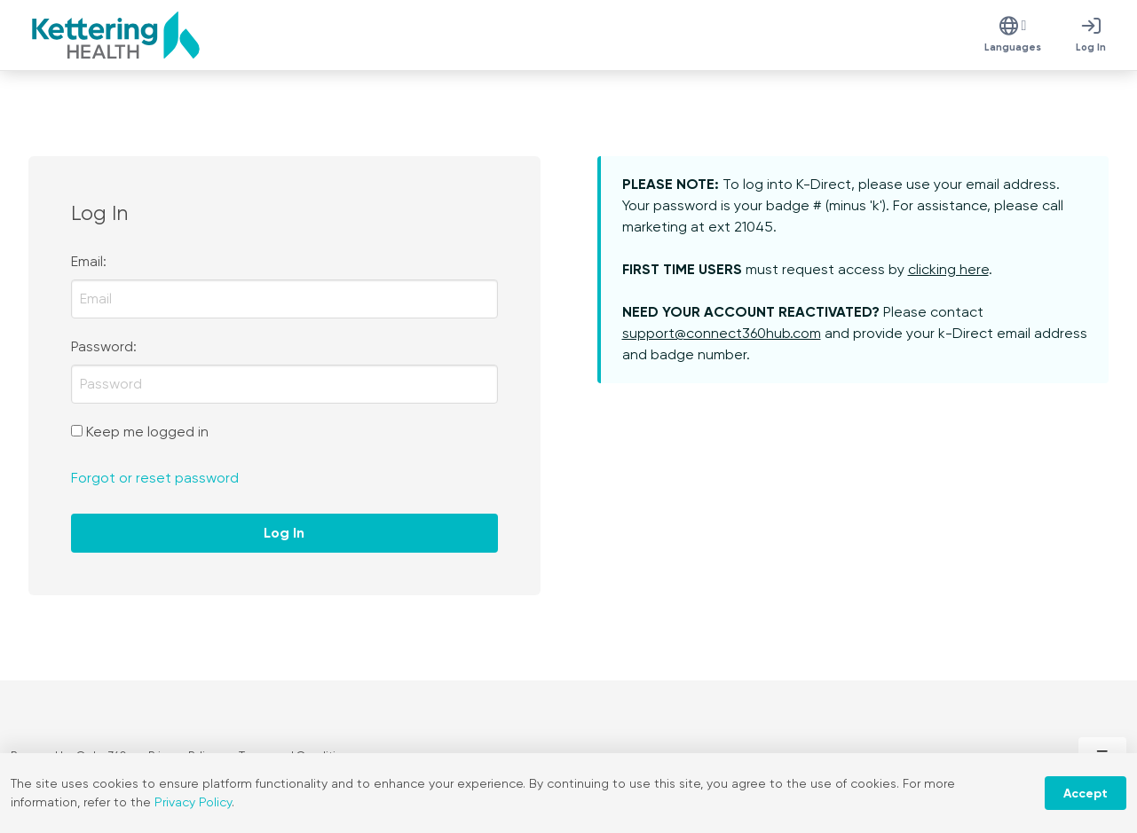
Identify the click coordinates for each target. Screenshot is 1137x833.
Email (87, 261)
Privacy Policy (193, 802)
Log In (284, 532)
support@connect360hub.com (721, 333)
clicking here (948, 269)
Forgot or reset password (155, 477)
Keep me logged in (147, 431)
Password (102, 346)
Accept (1085, 793)
